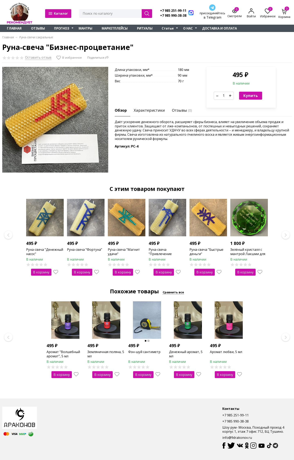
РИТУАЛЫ (145, 28)
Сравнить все (173, 292)
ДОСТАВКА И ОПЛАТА (219, 28)
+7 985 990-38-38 (173, 15)
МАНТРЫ (85, 28)
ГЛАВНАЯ (14, 28)
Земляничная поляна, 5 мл (105, 354)
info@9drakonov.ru (237, 437)
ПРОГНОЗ (61, 28)
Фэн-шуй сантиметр (144, 352)
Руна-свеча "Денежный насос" (44, 251)
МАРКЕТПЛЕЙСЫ (115, 28)
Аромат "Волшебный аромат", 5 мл (63, 354)
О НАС (188, 28)
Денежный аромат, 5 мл (186, 354)
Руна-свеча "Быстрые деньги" (206, 251)
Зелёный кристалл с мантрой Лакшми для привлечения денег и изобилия (247, 255)
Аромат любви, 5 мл (226, 352)
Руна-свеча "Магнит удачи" (124, 251)
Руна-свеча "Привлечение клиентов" (160, 253)
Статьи (168, 28)
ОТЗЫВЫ (38, 28)
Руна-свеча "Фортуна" (84, 249)
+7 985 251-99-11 (173, 11)
